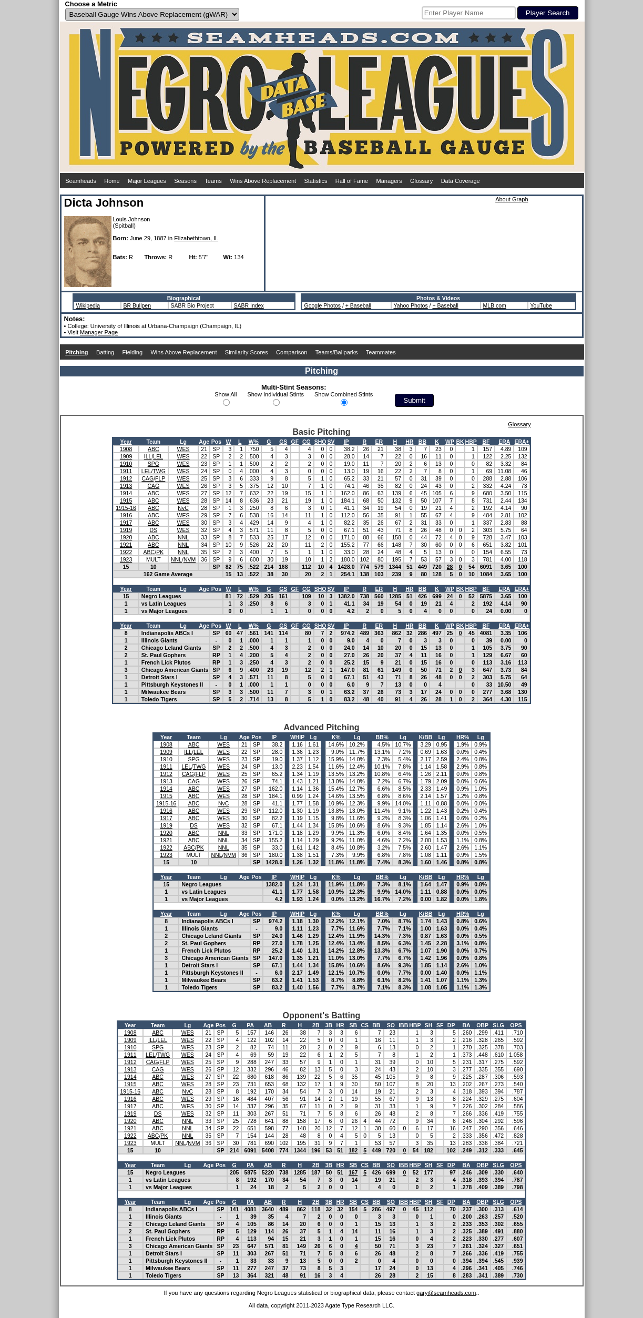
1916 (126, 515)
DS (154, 530)
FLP (160, 478)
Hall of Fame (351, 181)
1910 (126, 464)
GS (283, 441)
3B (328, 1025)
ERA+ (521, 441)
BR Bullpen (137, 305)
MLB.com (494, 305)
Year (125, 441)
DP (451, 1025)
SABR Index (249, 305)
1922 (126, 552)
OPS (516, 1025)
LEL (158, 456)
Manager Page (99, 332)
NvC (183, 508)
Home (111, 181)
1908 (126, 449)
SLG (498, 1025)
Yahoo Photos (411, 305)
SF (439, 1025)
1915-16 (126, 508)
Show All (226, 394)
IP (346, 441)
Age (204, 441)
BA (467, 1025)
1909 (126, 456)
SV (330, 441)
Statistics (315, 181)
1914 (126, 493)
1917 (126, 522)
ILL (148, 456)
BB (422, 441)
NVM (189, 559)
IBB (403, 1025)
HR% (463, 737)
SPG (153, 464)
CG (306, 441)
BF (485, 441)
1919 (126, 530)
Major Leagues (147, 181)
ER (379, 441)
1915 (126, 500)
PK (160, 552)
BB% (382, 737)
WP (449, 441)
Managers (389, 181)
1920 (126, 537)
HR (409, 441)
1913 (126, 486)
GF (295, 441)
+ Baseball (358, 305)
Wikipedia (88, 305)
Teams (213, 181)
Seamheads (80, 181)
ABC (153, 449)
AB (268, 1025)
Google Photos (322, 305)
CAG (147, 478)
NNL (183, 537)
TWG (159, 471)
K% (336, 737)
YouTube (541, 305)
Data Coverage (460, 181)
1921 (126, 544)
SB (353, 1025)
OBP (482, 1025)
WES (183, 449)
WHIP (297, 737)
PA (250, 1025)
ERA (504, 441)
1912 (126, 478)
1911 (126, 471)
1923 (126, 559)
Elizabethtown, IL (196, 238)
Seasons (185, 181)
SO (391, 1025)
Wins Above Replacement (263, 181)
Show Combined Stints (343, 394)
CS (365, 1025)
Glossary (421, 181)
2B (315, 1025)
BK (460, 441)
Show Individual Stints (275, 394)
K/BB (426, 737)
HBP (471, 441)
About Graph (511, 199)
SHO (320, 441)
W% (254, 441)
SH (429, 1025)
